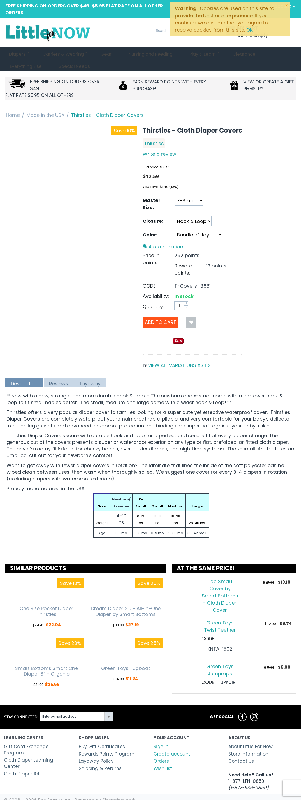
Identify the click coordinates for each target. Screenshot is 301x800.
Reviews (58, 371)
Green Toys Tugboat (125, 656)
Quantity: (153, 294)
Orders (161, 749)
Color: (150, 222)
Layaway (90, 371)
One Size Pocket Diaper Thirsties (46, 599)
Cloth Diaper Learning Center (28, 751)
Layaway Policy (96, 749)
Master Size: (151, 192)
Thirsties (154, 131)
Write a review (159, 141)
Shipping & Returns (100, 756)
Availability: (156, 284)
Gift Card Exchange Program (26, 737)
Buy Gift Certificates (102, 734)
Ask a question (163, 234)
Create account (172, 742)
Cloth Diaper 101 (21, 761)
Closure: (153, 208)
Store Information (248, 742)
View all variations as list (181, 353)
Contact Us (241, 749)
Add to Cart (160, 310)
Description (24, 371)
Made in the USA (45, 103)
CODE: (150, 273)
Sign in (161, 734)
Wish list (163, 756)
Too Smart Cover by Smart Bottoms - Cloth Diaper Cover (220, 583)
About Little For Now (250, 734)
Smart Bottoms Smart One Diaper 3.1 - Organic (46, 659)
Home (13, 103)
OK (249, 29)
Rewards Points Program (107, 742)
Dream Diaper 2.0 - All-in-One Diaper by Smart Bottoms (126, 599)
